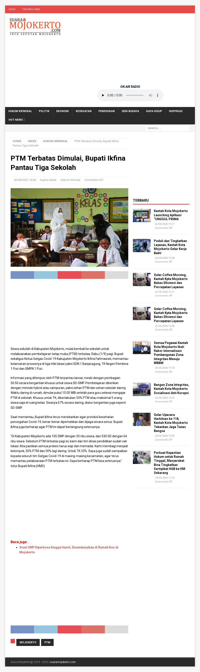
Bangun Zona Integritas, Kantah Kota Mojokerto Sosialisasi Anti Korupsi (171, 388)
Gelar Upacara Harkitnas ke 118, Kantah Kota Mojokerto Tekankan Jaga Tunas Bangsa (171, 423)
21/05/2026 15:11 (164, 292)
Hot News (16, 119)
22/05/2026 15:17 (164, 224)
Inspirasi (176, 111)
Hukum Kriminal (20, 111)
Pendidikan (106, 111)
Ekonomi (62, 111)
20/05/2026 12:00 (164, 435)
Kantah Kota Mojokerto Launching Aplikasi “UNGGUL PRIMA (171, 215)
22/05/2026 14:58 (164, 258)
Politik (44, 111)
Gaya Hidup (154, 111)
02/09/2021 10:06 (25, 180)
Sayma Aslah (48, 180)
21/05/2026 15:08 (164, 326)
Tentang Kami (31, 9)
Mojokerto (28, 642)
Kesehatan (84, 111)
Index (11, 9)
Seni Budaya (130, 111)
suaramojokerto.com (63, 662)
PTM (47, 642)
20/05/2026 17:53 (164, 367)
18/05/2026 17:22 (164, 477)
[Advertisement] (130, 48)
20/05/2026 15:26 (164, 397)
